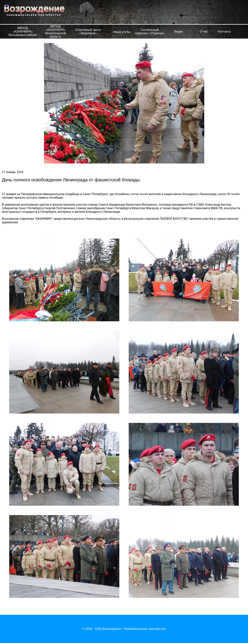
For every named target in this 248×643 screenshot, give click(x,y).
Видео (178, 31)
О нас (204, 31)
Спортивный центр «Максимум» (88, 31)
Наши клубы (122, 31)
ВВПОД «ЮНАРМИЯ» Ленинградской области (55, 31)
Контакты (224, 31)
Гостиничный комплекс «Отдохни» (149, 31)
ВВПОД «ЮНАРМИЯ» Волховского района (23, 31)
